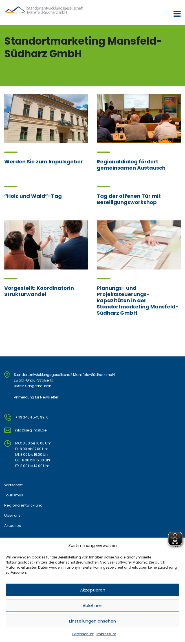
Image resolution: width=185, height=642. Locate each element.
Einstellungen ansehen (92, 621)
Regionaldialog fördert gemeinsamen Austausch (131, 164)
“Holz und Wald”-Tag (33, 196)
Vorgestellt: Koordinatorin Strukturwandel (39, 291)
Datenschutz (83, 634)
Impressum (106, 634)
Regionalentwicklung (23, 505)
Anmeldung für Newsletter (36, 397)
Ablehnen (92, 605)
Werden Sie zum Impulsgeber (43, 161)
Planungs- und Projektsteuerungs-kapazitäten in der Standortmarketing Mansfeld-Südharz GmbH (138, 300)
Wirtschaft (13, 485)
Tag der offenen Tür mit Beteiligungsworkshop (129, 199)
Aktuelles (12, 525)
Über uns (12, 515)
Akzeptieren (92, 590)
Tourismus (13, 495)
